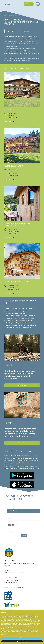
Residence (26, 31)
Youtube (20, 587)
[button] (42, 612)
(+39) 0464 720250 (12, 580)
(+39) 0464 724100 (12, 578)
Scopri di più (22, 385)
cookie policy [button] (28, 619)
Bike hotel (11, 31)
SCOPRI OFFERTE (28, 2)
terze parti (23, 620)
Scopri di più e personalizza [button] (21, 641)
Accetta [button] (22, 637)
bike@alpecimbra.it (12, 582)
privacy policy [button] (4, 616)
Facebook (7, 587)
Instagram (14, 587)
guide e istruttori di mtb (24, 327)
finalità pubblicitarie (23, 624)
